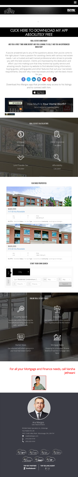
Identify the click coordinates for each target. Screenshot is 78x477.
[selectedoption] (21, 271)
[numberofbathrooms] (65, 279)
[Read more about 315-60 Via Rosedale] (39, 242)
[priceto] (19, 284)
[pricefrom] (34, 284)
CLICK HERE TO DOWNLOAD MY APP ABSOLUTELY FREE (39, 32)
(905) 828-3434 (30, 441)
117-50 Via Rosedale (16, 211)
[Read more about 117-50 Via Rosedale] (39, 205)
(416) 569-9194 (30, 439)
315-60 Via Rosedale (16, 249)
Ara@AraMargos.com (31, 436)
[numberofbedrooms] (50, 279)
